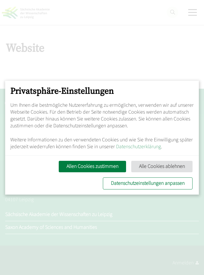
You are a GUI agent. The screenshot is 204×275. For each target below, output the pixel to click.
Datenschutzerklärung (138, 146)
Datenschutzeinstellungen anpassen (148, 183)
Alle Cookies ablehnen (162, 166)
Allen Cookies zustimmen (92, 166)
